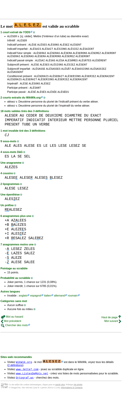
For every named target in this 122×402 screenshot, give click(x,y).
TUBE (26, 131)
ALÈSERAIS (14, 85)
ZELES (29, 256)
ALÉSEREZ (94, 55)
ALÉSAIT (47, 51)
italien (47, 303)
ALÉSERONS (80, 55)
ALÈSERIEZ (62, 85)
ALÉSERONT (109, 55)
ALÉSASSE (38, 73)
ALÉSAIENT (87, 51)
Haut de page (111, 324)
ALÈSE (32, 46)
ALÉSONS (53, 46)
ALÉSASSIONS (81, 73)
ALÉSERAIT (56, 81)
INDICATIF (36, 127)
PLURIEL (110, 127)
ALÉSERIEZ (89, 81)
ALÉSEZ (64, 46)
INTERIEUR (57, 127)
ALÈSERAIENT (79, 85)
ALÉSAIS (35, 51)
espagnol (35, 303)
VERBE (44, 131)
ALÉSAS (50, 64)
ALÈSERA (40, 59)
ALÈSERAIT (30, 85)
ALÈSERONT (82, 59)
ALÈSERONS (54, 59)
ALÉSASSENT (15, 77)
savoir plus (60, 393)
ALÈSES (42, 46)
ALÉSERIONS (73, 81)
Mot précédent (11, 328)
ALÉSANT (35, 94)
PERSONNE (92, 127)
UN (35, 131)
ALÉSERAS (53, 55)
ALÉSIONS (60, 51)
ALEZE (16, 265)
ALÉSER (12, 37)
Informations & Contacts (72, 396)
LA (13, 163)
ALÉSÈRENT (99, 64)
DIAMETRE (73, 123)
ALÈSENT (76, 46)
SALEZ (29, 260)
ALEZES (11, 174)
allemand (59, 303)
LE (45, 153)
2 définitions (15, 372)
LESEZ (74, 153)
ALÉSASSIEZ (98, 73)
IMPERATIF (14, 127)
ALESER (11, 123)
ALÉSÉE (52, 99)
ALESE (29, 153)
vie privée (78, 393)
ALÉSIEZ (73, 51)
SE (84, 153)
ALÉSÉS (41, 99)
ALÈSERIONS (46, 85)
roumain (73, 303)
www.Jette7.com (27, 377)
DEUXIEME (54, 123)
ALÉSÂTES (84, 64)
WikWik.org (33, 105)
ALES (17, 153)
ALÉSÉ (32, 99)
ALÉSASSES (53, 73)
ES (39, 153)
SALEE (29, 269)
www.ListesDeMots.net (32, 382)
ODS (27, 32)
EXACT (95, 123)
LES (53, 153)
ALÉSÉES (63, 99)
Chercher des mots (14, 332)
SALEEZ (35, 245)
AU (22, 123)
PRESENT (12, 131)
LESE (62, 153)
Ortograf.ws (25, 386)
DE (41, 123)
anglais (23, 303)
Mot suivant (112, 328)
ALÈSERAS (27, 59)
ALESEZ (12, 206)
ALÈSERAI (13, 59)
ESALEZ (18, 245)
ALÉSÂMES (71, 64)
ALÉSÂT (66, 73)
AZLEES (18, 227)
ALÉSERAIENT (106, 81)
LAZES (16, 260)
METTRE (75, 127)
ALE (8, 153)
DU (86, 123)
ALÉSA (60, 64)
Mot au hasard (12, 324)
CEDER (31, 123)
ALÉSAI (40, 64)
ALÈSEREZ (68, 59)
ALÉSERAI (39, 55)
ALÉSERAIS (41, 81)
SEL (27, 163)
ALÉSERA (66, 55)
